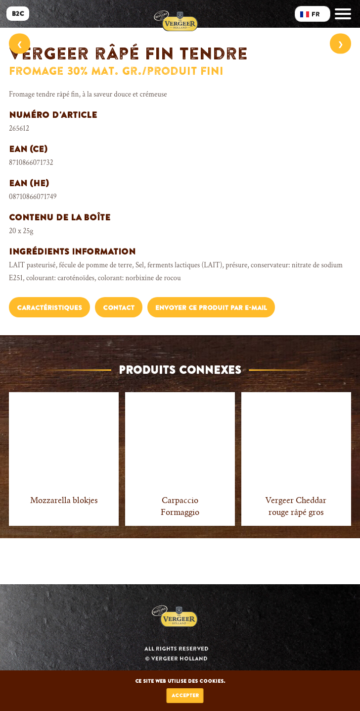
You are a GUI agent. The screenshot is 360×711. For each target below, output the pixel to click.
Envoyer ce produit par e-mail (211, 307)
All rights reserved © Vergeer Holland (176, 653)
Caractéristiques (49, 307)
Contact (119, 307)
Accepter (185, 695)
